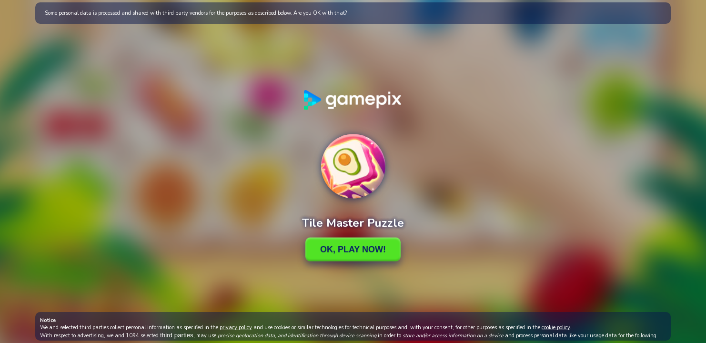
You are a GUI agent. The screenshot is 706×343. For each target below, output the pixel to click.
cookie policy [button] (556, 327)
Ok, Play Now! (353, 249)
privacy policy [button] (236, 327)
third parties (176, 335)
